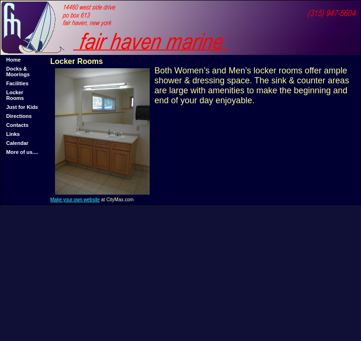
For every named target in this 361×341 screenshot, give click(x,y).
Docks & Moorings (18, 71)
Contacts (17, 125)
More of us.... (22, 152)
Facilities (17, 83)
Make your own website (75, 199)
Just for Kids (22, 107)
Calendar (17, 143)
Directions (19, 116)
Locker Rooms (15, 95)
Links (13, 134)
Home (13, 60)
